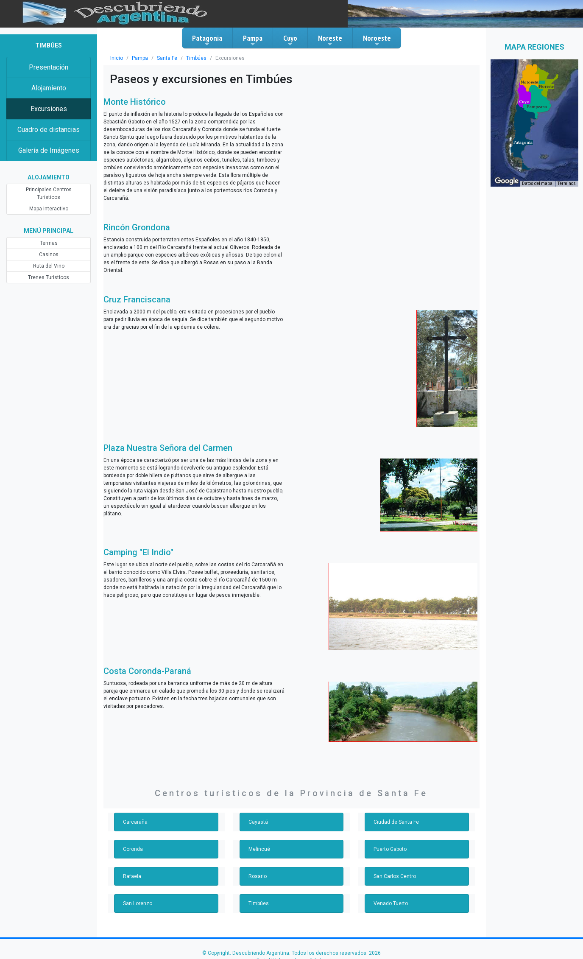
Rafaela (132, 876)
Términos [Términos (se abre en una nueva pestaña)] (567, 183)
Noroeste (377, 40)
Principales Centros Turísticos (49, 193)
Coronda (133, 849)
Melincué (259, 849)
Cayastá (258, 822)
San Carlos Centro (395, 876)
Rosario (257, 876)
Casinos (49, 254)
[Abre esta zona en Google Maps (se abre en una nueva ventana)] (507, 181)
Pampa (252, 40)
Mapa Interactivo (48, 209)
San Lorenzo (137, 903)
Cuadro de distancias (48, 130)
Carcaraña (135, 822)
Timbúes (196, 58)
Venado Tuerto (391, 903)
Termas (49, 243)
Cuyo (290, 40)
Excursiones (49, 109)
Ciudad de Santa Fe (396, 822)
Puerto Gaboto (390, 849)
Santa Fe (167, 58)
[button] (523, 142)
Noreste (330, 40)
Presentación (48, 67)
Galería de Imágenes (48, 150)
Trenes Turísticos (48, 277)
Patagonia (207, 40)
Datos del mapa (537, 183)
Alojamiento (48, 88)
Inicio (116, 58)
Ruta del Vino (48, 266)
